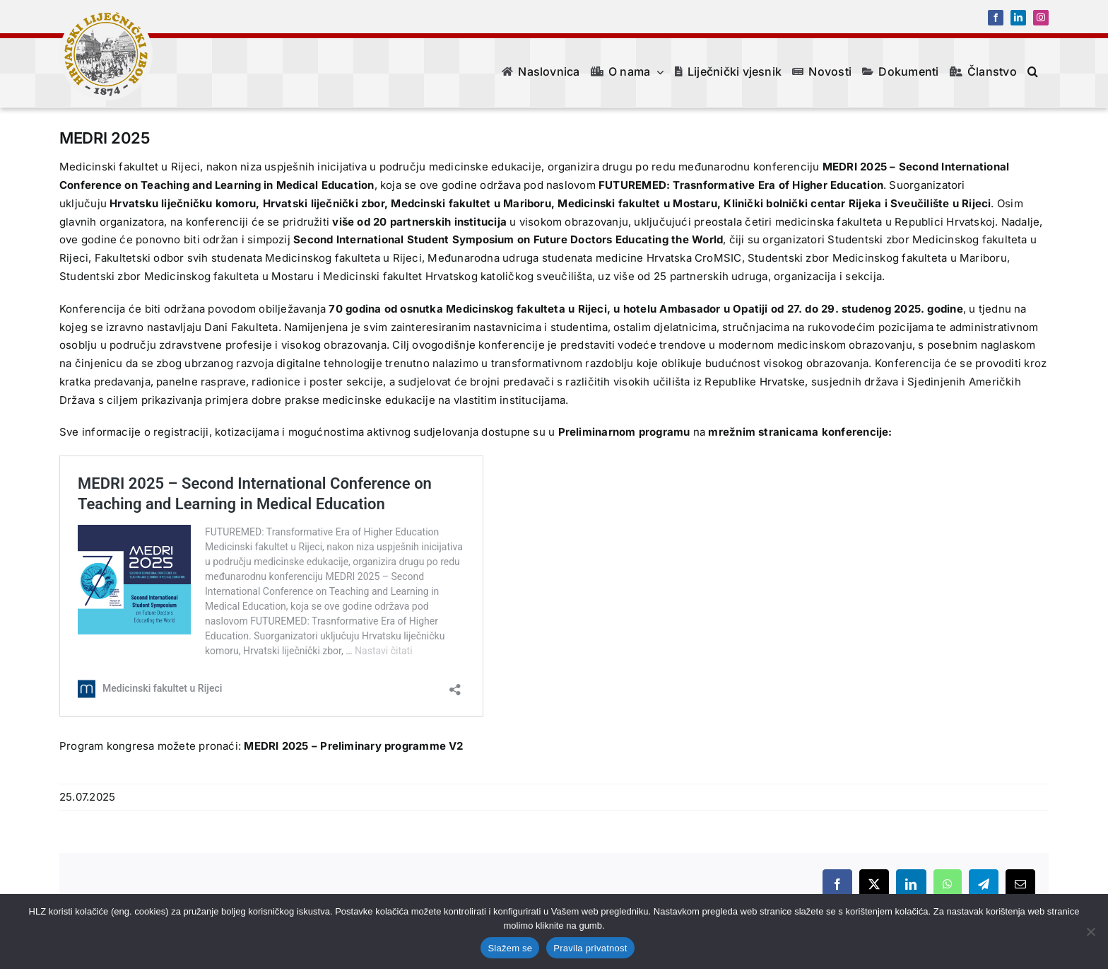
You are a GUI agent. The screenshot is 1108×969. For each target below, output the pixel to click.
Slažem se (510, 948)
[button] (1032, 71)
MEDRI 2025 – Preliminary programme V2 (353, 746)
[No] (1090, 931)
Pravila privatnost (590, 948)
